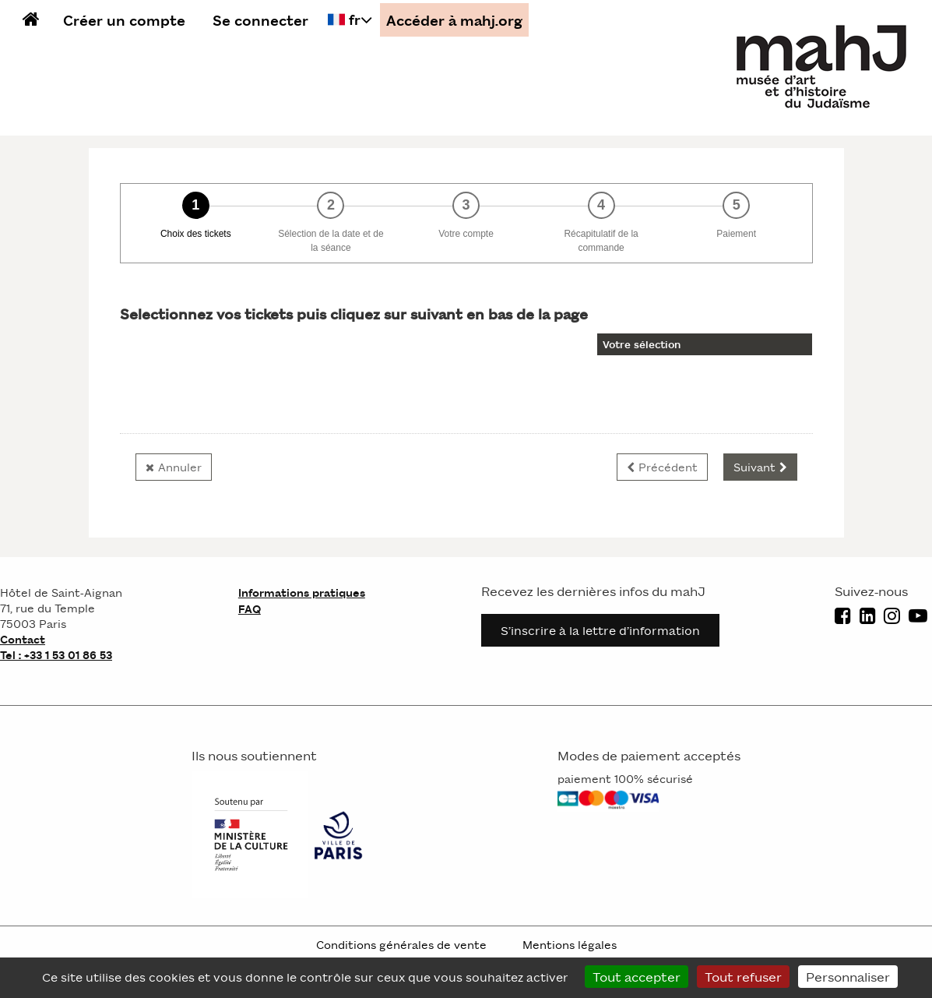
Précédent (668, 466)
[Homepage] (823, 65)
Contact (22, 639)
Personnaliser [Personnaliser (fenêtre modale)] (848, 976)
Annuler (180, 466)
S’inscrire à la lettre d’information (600, 630)
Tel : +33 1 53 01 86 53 (56, 654)
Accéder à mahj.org (454, 20)
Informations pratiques (301, 592)
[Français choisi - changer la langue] (350, 19)
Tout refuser (743, 976)
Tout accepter (637, 976)
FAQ (249, 609)
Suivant (754, 466)
